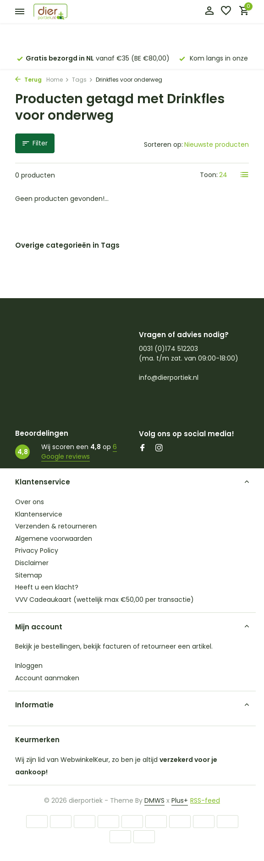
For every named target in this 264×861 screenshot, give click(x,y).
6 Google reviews (79, 451)
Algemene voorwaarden (53, 538)
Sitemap (28, 575)
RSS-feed (205, 800)
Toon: (209, 174)
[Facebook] (142, 448)
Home (57, 79)
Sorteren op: (163, 144)
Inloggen (29, 665)
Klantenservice (38, 514)
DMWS (154, 800)
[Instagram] (159, 448)
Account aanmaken (47, 678)
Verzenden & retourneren (56, 526)
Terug (28, 79)
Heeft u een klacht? (46, 587)
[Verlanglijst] (226, 12)
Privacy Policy (36, 550)
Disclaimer (32, 562)
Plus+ (179, 800)
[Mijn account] (209, 11)
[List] (245, 175)
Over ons (29, 501)
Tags (82, 79)
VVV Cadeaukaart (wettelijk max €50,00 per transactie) (104, 599)
